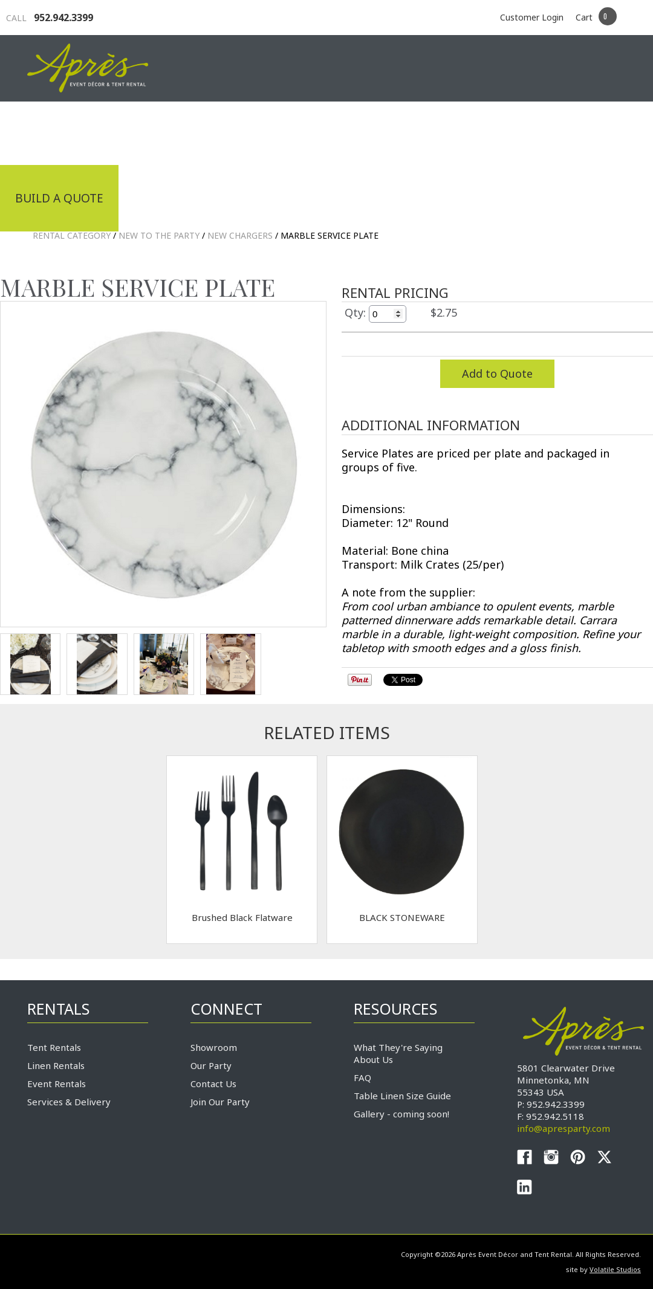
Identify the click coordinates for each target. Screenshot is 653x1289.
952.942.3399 (49, 17)
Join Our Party (220, 1102)
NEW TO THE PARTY (159, 235)
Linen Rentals (56, 1065)
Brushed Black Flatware (242, 917)
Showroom (213, 1047)
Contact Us (213, 1083)
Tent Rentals (54, 1047)
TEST (30, 664)
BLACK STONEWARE (402, 917)
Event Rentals (56, 1083)
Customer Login (532, 17)
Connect (591, 132)
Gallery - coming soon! (401, 1114)
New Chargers (240, 235)
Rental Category (72, 235)
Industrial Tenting (76, 132)
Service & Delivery (477, 132)
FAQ (362, 1077)
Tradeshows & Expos (234, 132)
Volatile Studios (615, 1269)
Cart (584, 17)
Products (360, 132)
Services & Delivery (69, 1102)
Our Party (211, 1065)
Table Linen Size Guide (402, 1096)
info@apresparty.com (563, 1128)
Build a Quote (59, 198)
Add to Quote (497, 373)
